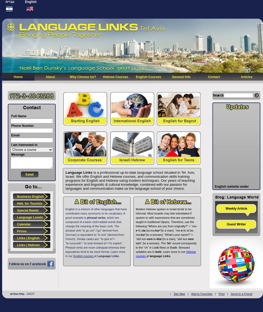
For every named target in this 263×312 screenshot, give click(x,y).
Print (222, 293)
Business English (30, 196)
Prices (22, 231)
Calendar (24, 224)
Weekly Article (236, 208)
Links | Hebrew (28, 245)
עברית (10, 2)
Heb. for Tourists (29, 203)
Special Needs (28, 210)
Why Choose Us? (83, 77)
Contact (214, 77)
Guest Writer (236, 224)
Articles (247, 77)
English (30, 2)
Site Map (179, 293)
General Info (181, 77)
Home (18, 77)
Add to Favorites (201, 293)
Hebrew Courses (115, 77)
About (50, 77)
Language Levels (30, 217)
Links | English (28, 238)
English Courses (148, 77)
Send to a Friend (241, 293)
